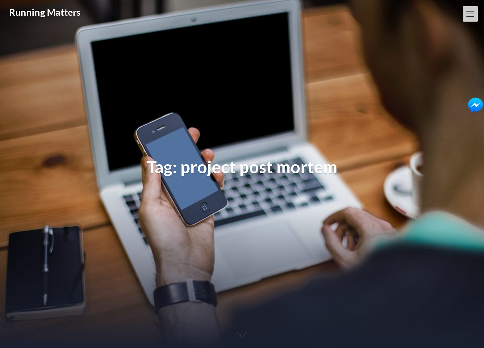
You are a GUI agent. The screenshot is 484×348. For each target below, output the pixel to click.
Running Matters (45, 12)
